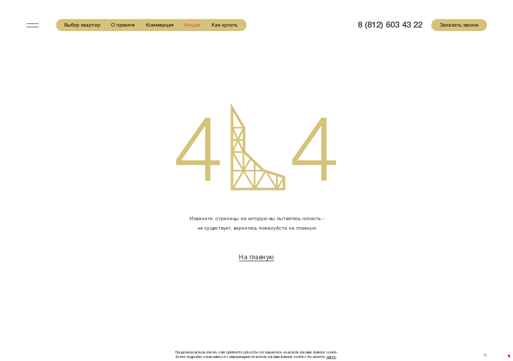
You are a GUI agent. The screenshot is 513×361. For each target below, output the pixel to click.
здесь (331, 357)
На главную (256, 257)
